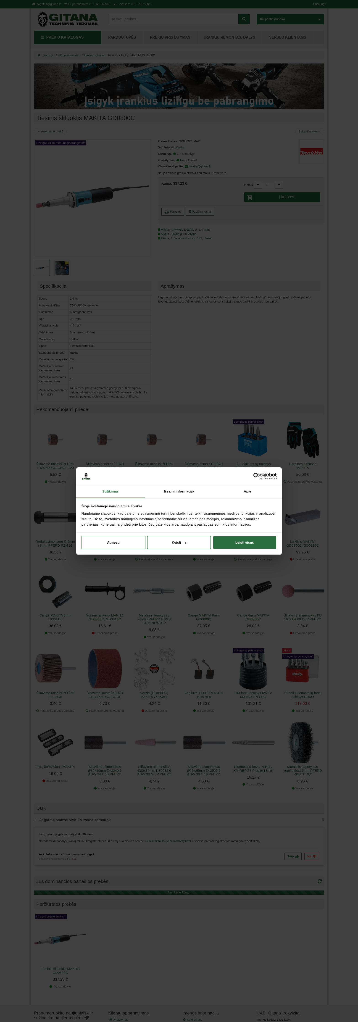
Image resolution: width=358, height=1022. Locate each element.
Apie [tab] (247, 491)
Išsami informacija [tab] (179, 491)
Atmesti (113, 542)
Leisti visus (244, 542)
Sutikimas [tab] (110, 491)
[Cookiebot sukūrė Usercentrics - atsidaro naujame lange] (257, 476)
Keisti (179, 542)
